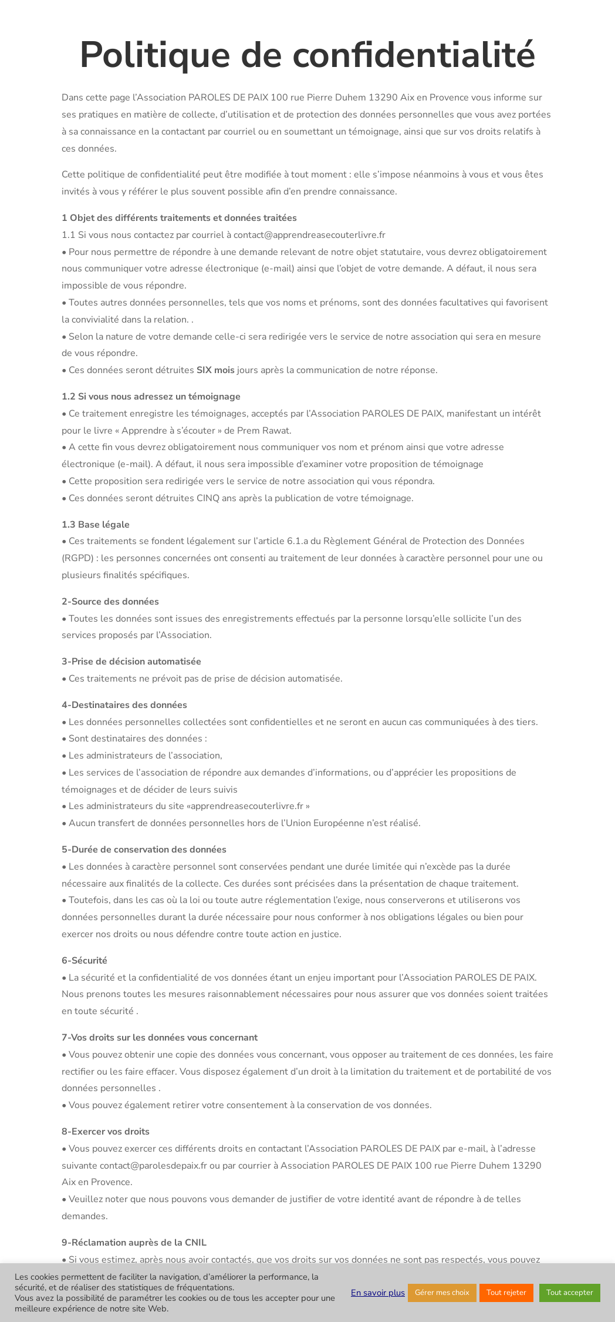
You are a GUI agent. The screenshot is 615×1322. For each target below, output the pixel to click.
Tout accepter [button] (569, 1292)
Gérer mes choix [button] (442, 1292)
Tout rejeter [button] (506, 1292)
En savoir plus (378, 1292)
